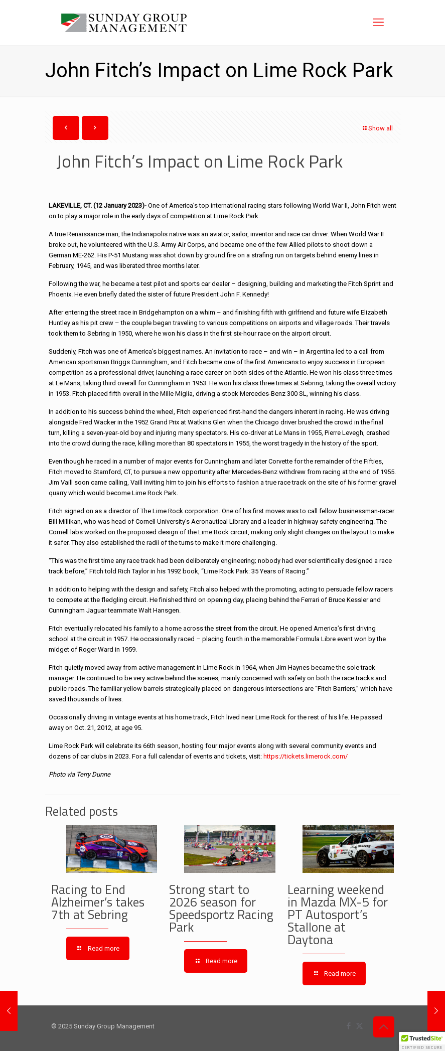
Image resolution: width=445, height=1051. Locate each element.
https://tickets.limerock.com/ (305, 756)
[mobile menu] (378, 22)
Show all (377, 128)
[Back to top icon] (383, 1026)
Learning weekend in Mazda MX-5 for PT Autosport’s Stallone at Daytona (337, 914)
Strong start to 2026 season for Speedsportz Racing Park (221, 908)
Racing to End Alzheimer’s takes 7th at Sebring (97, 902)
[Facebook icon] (349, 1025)
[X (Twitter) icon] (359, 1025)
